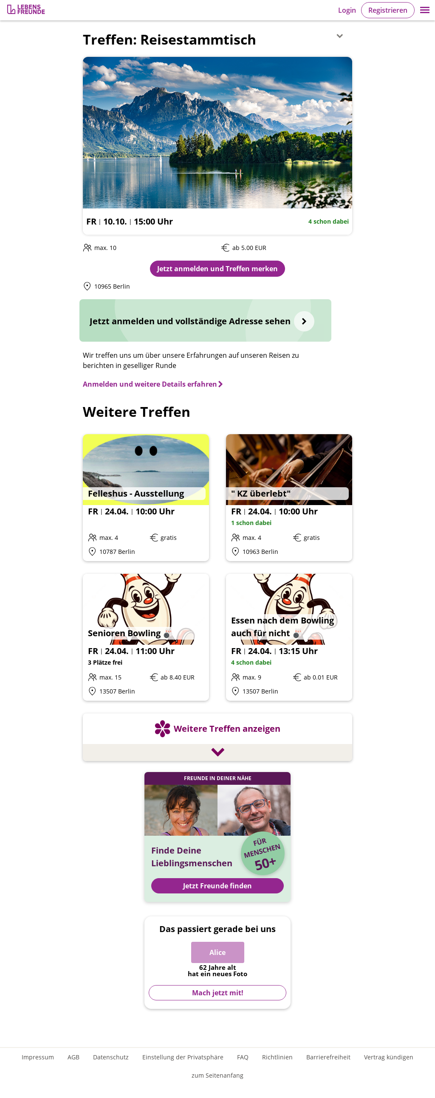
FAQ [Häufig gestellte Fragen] (243, 1057)
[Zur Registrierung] (27, 10)
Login (347, 10)
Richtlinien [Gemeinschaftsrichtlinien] (277, 1057)
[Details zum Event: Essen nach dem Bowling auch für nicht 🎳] (289, 637)
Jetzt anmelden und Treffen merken (217, 268)
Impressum (38, 1057)
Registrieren (387, 10)
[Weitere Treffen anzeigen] (217, 738)
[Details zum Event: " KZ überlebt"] (289, 497)
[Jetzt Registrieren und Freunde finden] (217, 837)
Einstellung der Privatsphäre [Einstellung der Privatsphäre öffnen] (182, 1057)
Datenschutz (111, 1057)
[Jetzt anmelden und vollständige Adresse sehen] (205, 320)
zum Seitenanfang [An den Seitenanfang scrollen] (217, 1075)
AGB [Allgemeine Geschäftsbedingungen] (73, 1057)
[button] (425, 10)
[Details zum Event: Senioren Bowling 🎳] (146, 637)
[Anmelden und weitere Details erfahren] (153, 384)
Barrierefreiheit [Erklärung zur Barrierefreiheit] (328, 1057)
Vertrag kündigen (388, 1057)
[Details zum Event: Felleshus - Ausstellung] (146, 497)
